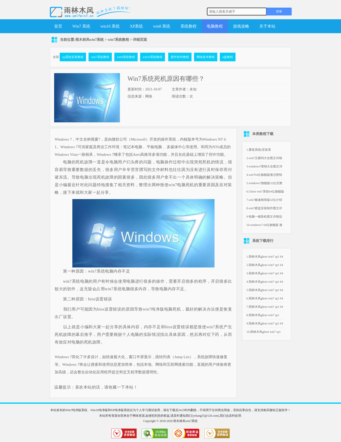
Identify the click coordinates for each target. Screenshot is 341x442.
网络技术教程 (206, 57)
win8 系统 (161, 26)
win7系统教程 (118, 40)
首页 (58, 26)
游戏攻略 (241, 26)
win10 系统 (110, 26)
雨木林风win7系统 (89, 40)
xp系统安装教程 (72, 57)
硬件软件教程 (180, 57)
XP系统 (136, 26)
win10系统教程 (152, 57)
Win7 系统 (81, 26)
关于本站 (267, 26)
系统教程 (188, 26)
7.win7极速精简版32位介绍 (264, 200)
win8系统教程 (126, 57)
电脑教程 (215, 26)
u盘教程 (227, 57)
